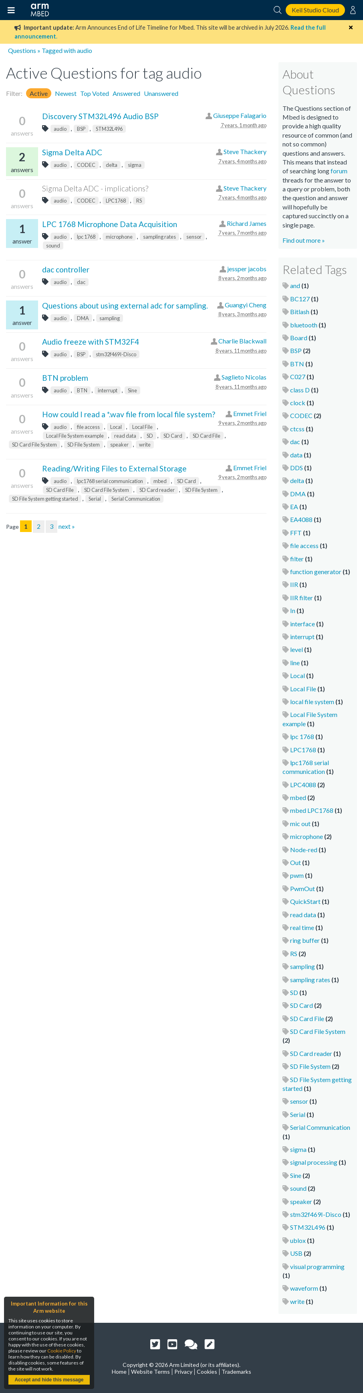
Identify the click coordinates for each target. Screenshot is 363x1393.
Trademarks (236, 1371)
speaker (119, 444)
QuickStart (305, 901)
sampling (109, 318)
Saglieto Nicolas (244, 377)
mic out (300, 823)
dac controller (65, 269)
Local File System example (75, 436)
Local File (142, 427)
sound (53, 245)
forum (339, 171)
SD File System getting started (45, 498)
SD (150, 436)
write (145, 444)
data (296, 455)
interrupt (107, 390)
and (295, 285)
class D (300, 390)
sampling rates (159, 237)
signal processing (313, 1162)
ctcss (297, 429)
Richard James (246, 223)
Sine (132, 390)
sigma (134, 165)
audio (60, 129)
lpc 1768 (86, 237)
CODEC (86, 165)
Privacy (183, 1371)
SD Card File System (34, 444)
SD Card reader (157, 490)
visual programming (317, 1266)
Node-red (303, 849)
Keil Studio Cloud (315, 10)
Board (298, 337)
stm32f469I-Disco (116, 354)
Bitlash (299, 311)
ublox (298, 1240)
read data (125, 436)
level (296, 649)
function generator (315, 571)
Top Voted (94, 93)
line (295, 662)
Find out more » (303, 240)
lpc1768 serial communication (110, 481)
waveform (304, 1288)
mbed (160, 481)
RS (139, 200)
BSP (81, 129)
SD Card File (206, 436)
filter (297, 558)
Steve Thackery (245, 151)
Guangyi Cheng (245, 305)
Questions (22, 50)
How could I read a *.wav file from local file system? (128, 414)
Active (39, 93)
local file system (312, 701)
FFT (296, 532)
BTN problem (65, 377)
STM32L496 (109, 129)
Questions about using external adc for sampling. (125, 305)
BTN (82, 390)
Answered (126, 93)
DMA (83, 318)
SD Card (172, 436)
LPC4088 (303, 784)
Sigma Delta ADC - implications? (95, 188)
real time (302, 927)
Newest (66, 93)
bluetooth (303, 325)
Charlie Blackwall (242, 341)
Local (116, 427)
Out (295, 862)
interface (302, 623)
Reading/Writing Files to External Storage (114, 468)
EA (294, 506)
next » (66, 526)
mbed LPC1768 (311, 810)
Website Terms (150, 1371)
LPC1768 (116, 200)
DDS (296, 467)
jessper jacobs (246, 268)
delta (111, 165)
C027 (297, 376)
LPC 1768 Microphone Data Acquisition (109, 224)
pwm (297, 875)
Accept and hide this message (48, 1380)
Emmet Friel (249, 413)
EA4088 (301, 519)
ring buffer (305, 940)
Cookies (207, 1371)
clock (297, 402)
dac (81, 282)
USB (296, 1253)
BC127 (300, 299)
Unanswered (161, 93)
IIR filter (301, 597)
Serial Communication (135, 498)
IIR (294, 584)
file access (88, 427)
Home (119, 1371)
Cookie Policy (61, 1351)
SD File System (83, 444)
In (292, 610)
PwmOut (302, 888)
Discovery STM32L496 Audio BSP (100, 116)
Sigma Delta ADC (72, 152)
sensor (194, 237)
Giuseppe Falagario (239, 115)
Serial (95, 498)
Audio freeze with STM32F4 (90, 341)
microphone (119, 237)
